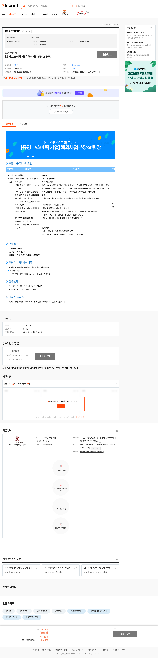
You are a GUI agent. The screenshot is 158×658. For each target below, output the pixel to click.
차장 (24, 332)
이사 (30, 332)
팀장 (34, 332)
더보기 (117, 431)
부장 (27, 332)
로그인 (46, 401)
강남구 (29, 325)
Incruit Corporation (81, 654)
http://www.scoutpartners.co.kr (92, 452)
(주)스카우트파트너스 (12, 31)
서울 (24, 325)
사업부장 (39, 332)
